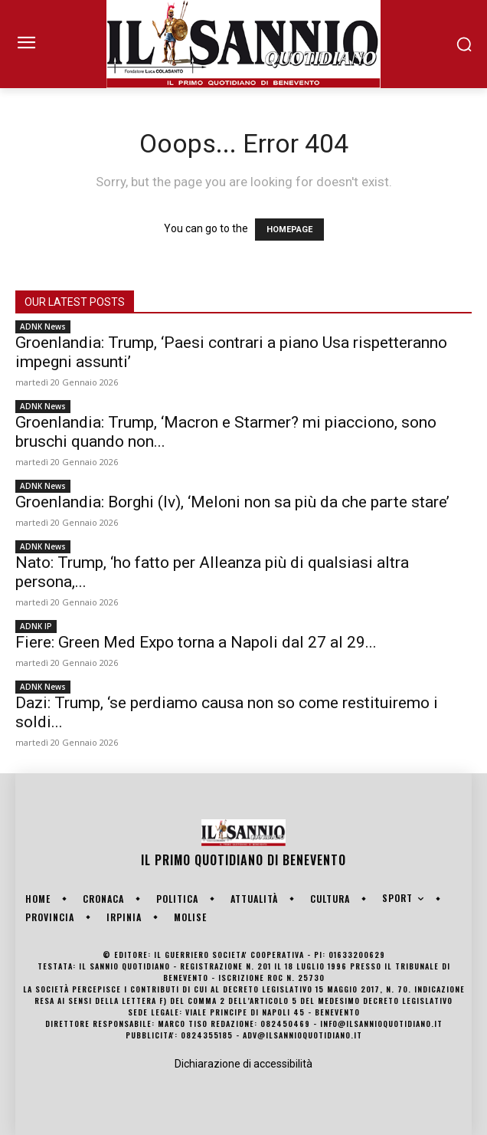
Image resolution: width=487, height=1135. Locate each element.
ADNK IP (36, 626)
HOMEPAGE (289, 230)
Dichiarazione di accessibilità (243, 1064)
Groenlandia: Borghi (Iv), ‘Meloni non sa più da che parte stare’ (232, 502)
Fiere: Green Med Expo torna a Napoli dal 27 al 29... (196, 642)
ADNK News (43, 326)
